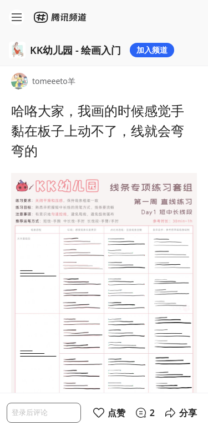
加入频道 (152, 50)
